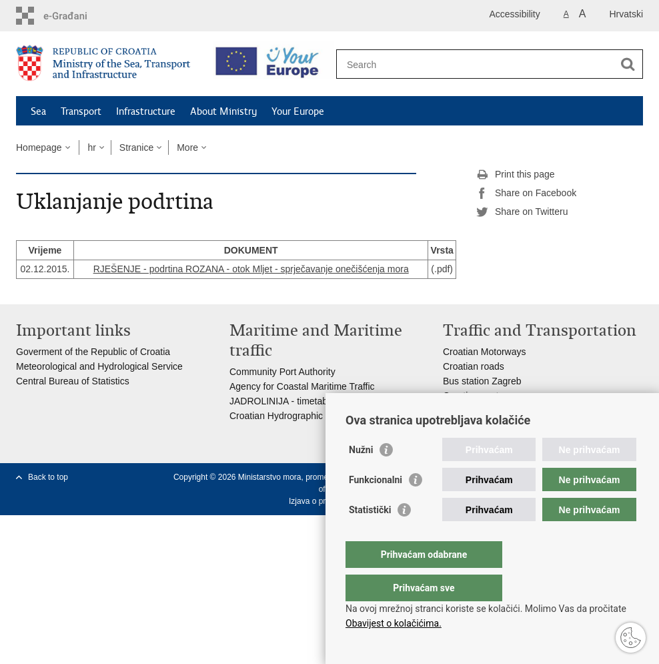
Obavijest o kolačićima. (394, 623)
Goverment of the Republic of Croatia (93, 351)
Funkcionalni (375, 506)
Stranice (136, 147)
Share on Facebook (526, 194)
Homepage (39, 147)
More (187, 147)
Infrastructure (145, 111)
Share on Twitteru (522, 212)
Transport (81, 111)
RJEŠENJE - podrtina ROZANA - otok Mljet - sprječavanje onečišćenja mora (251, 269)
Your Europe (297, 111)
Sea (38, 111)
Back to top (48, 477)
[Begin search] (627, 64)
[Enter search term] (475, 64)
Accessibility (515, 14)
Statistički (370, 536)
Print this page (515, 175)
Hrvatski (626, 14)
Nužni (361, 476)
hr (91, 147)
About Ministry (223, 111)
